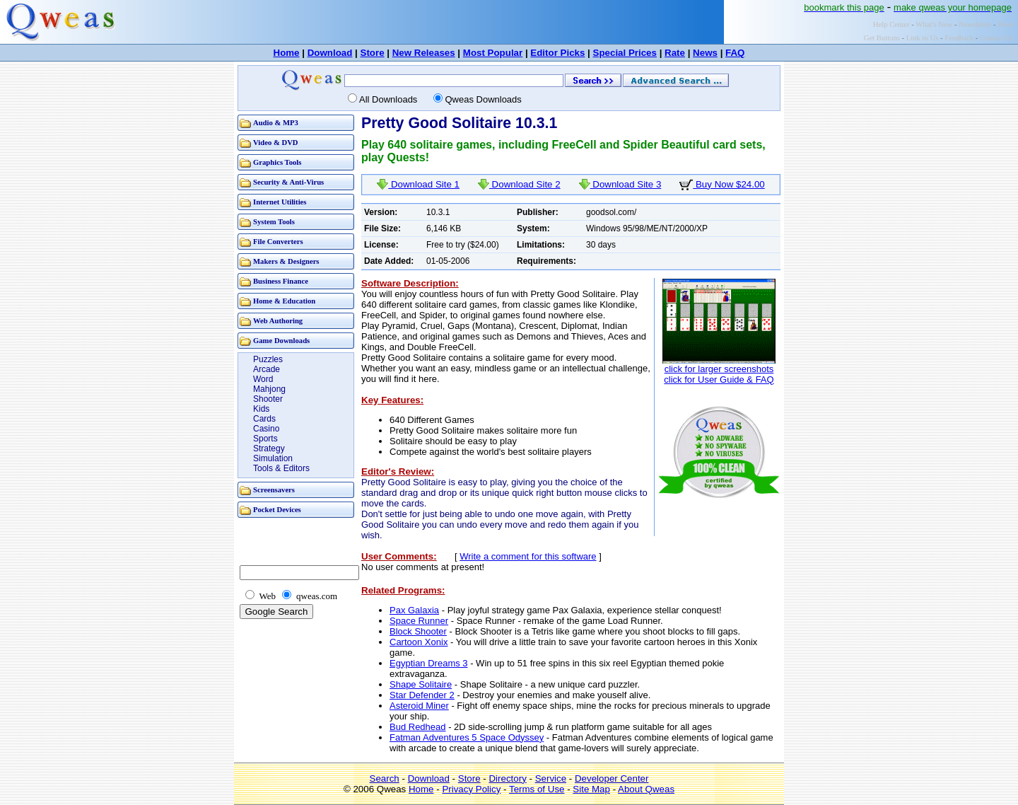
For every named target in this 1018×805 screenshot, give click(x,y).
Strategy (269, 448)
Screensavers (274, 490)
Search (384, 778)
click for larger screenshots (719, 369)
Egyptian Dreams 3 (429, 663)
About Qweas (646, 789)
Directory (507, 778)
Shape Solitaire (421, 684)
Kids (261, 409)
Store (373, 52)
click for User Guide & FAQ (718, 379)
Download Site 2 (519, 184)
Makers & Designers (286, 261)
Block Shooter (418, 631)
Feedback (958, 38)
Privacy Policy (471, 789)
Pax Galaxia (414, 610)
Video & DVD (275, 142)
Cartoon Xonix (418, 642)
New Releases (423, 52)
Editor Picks (557, 52)
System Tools (274, 222)
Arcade (266, 369)
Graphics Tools (277, 162)
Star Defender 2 (422, 695)
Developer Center (611, 778)
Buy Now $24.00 (722, 184)
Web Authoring (278, 321)
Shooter (268, 399)
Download (330, 52)
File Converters (278, 241)
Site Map (591, 789)
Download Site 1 (418, 184)
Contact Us (997, 38)
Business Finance (280, 281)
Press (1005, 24)
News (705, 52)
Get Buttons (882, 38)
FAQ (734, 52)
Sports (265, 439)
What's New (933, 24)
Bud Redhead (418, 727)
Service (550, 778)
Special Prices (625, 52)
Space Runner (419, 620)
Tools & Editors (281, 468)
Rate (675, 52)
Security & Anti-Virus (288, 182)
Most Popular (492, 52)
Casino (266, 429)
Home (287, 52)
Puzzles (268, 359)
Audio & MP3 (275, 123)
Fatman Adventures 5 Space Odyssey (467, 737)
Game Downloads (281, 340)
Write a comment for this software (528, 556)
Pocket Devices (277, 510)
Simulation (273, 458)
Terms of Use (537, 789)
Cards (264, 419)
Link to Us (922, 38)
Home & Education (284, 301)
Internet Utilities (279, 202)
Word (263, 379)
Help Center (891, 24)
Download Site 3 (620, 184)
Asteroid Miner (419, 705)
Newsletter (975, 24)
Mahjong (269, 389)
